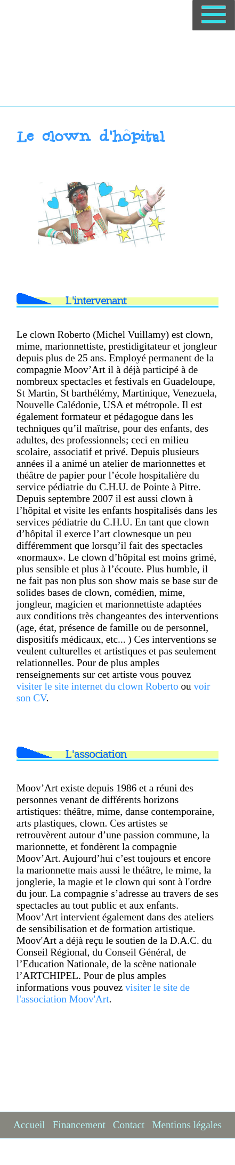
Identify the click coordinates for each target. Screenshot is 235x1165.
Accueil (29, 1124)
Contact (129, 1124)
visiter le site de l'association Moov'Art (103, 993)
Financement (79, 1124)
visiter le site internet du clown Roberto (98, 686)
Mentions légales (187, 1124)
